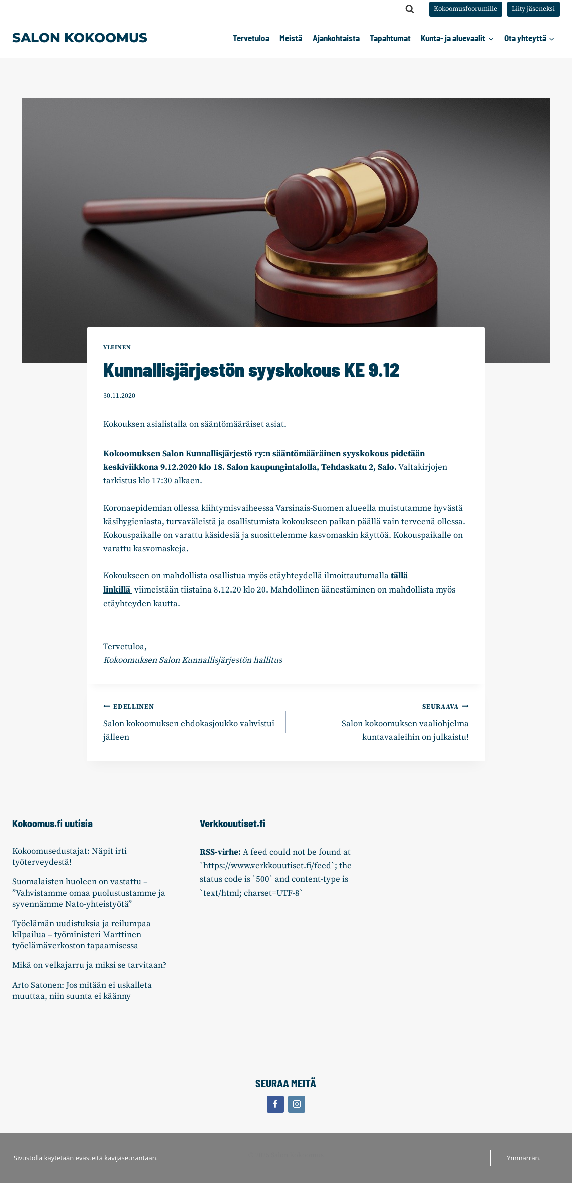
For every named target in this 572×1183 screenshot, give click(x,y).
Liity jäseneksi (533, 9)
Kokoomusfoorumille (465, 9)
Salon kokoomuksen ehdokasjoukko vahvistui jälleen (190, 721)
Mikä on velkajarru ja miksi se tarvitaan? (89, 965)
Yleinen (117, 347)
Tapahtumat (390, 38)
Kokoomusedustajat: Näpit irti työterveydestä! (69, 857)
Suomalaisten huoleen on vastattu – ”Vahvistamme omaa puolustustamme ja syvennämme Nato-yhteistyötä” (88, 893)
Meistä (290, 38)
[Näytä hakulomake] (410, 9)
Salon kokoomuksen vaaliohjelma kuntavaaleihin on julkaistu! (382, 721)
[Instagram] (296, 1104)
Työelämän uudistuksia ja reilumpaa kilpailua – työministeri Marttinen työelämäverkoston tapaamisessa (81, 934)
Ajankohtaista (336, 38)
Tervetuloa (251, 38)
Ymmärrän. (524, 1157)
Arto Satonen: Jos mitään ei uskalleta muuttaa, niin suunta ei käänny (82, 991)
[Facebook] (275, 1104)
